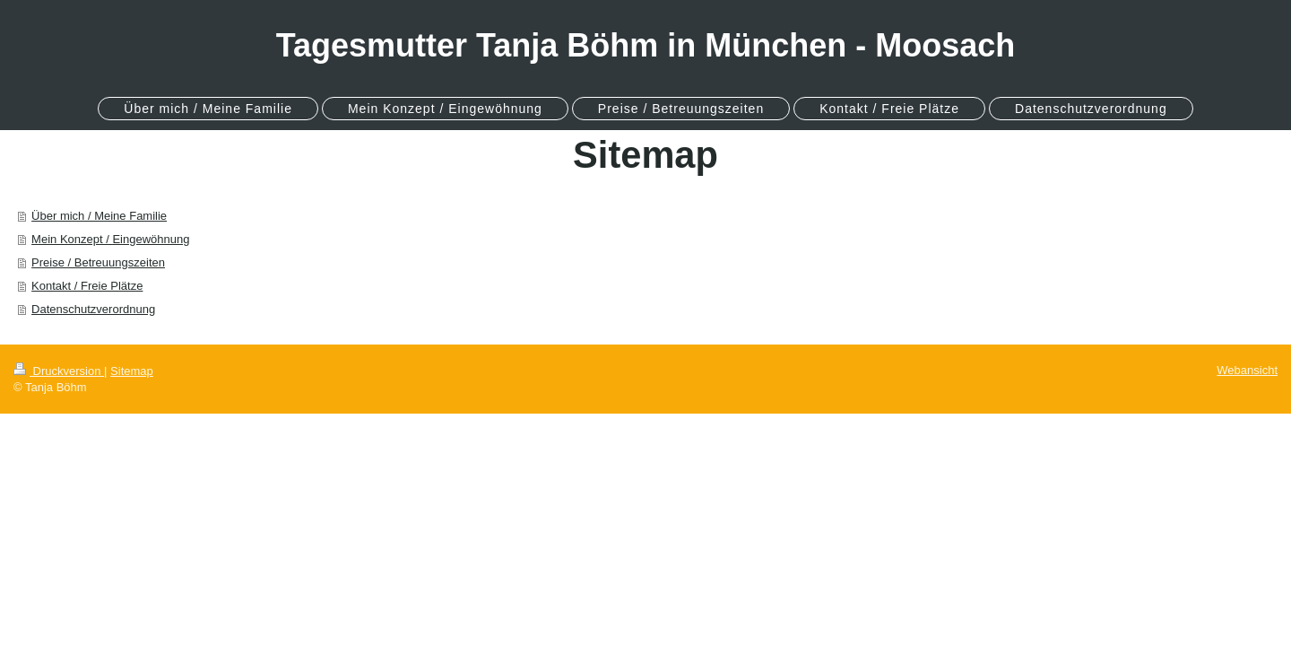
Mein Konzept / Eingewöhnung (110, 239)
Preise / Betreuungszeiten (98, 262)
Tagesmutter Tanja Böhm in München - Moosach (646, 45)
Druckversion (58, 371)
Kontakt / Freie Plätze (87, 285)
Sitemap (131, 371)
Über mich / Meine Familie (99, 216)
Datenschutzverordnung (93, 309)
